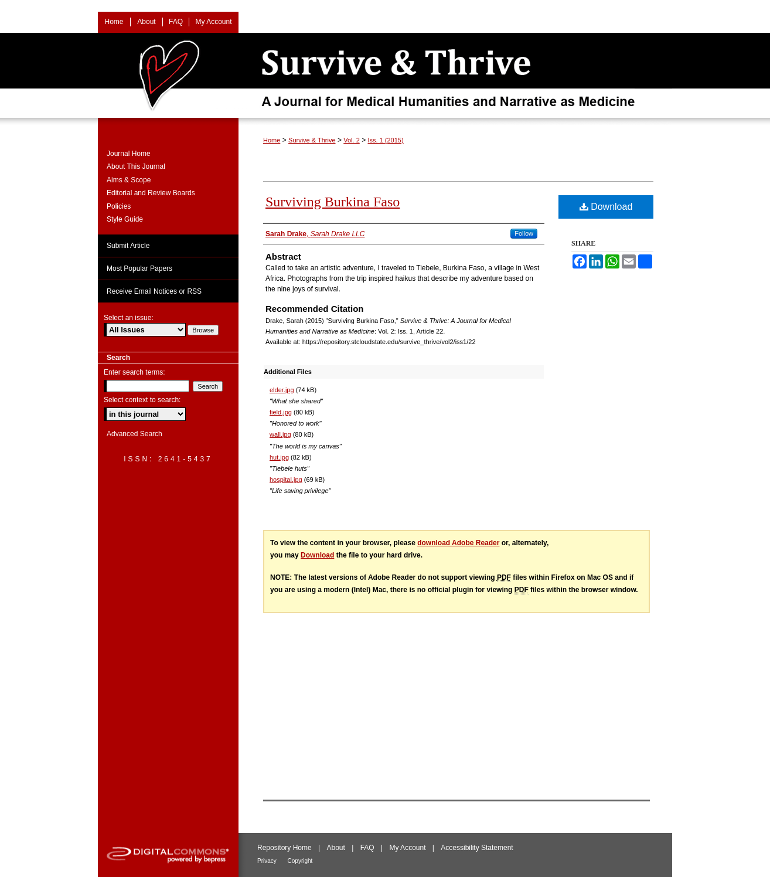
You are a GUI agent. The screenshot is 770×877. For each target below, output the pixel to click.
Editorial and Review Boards (151, 193)
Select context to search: (142, 400)
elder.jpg (282, 389)
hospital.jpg (286, 479)
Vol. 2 (351, 140)
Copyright (300, 861)
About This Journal (136, 166)
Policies (119, 206)
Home (271, 140)
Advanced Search (134, 434)
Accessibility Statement (477, 848)
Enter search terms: (134, 372)
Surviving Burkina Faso (332, 201)
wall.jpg (280, 434)
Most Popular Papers (139, 268)
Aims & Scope (129, 180)
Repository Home (285, 848)
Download (606, 207)
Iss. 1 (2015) (385, 140)
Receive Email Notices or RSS (154, 291)
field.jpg (281, 412)
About (337, 848)
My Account (408, 848)
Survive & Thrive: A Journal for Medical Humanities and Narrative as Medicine (385, 75)
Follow (524, 233)
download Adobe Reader (458, 543)
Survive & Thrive (312, 140)
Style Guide (125, 219)
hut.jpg (279, 457)
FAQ (368, 848)
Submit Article (128, 246)
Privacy (267, 861)
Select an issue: (129, 318)
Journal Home (129, 153)
